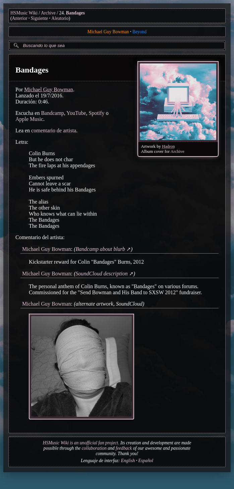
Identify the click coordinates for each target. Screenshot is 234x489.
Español (145, 460)
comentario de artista (53, 130)
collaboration (94, 448)
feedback (124, 448)
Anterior (19, 18)
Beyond (139, 31)
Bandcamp (52, 113)
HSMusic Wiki (24, 12)
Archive (48, 12)
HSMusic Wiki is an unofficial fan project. (81, 442)
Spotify (97, 113)
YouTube (76, 113)
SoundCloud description (102, 273)
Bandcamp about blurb (100, 249)
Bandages (75, 12)
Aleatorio (59, 18)
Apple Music (29, 119)
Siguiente (39, 18)
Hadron (168, 146)
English (128, 460)
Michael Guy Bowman (108, 31)
